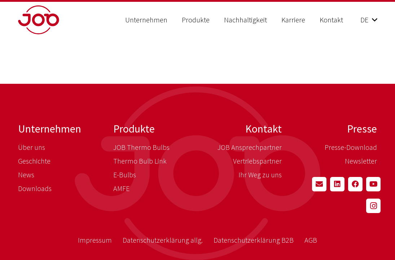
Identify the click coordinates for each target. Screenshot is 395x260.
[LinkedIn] (337, 184)
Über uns (31, 147)
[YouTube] (373, 184)
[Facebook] (355, 184)
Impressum (95, 239)
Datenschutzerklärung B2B (254, 239)
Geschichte (34, 160)
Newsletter (361, 160)
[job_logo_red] (57, 19)
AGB (310, 239)
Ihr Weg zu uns (260, 174)
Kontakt (263, 128)
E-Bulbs (124, 174)
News (26, 174)
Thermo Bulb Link (140, 160)
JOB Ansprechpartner (250, 147)
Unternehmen (49, 128)
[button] (368, 20)
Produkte (134, 128)
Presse (362, 128)
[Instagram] (373, 206)
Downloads (35, 188)
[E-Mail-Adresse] (319, 184)
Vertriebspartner (257, 160)
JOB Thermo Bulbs (141, 147)
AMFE (121, 188)
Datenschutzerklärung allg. (163, 239)
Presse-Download (351, 147)
